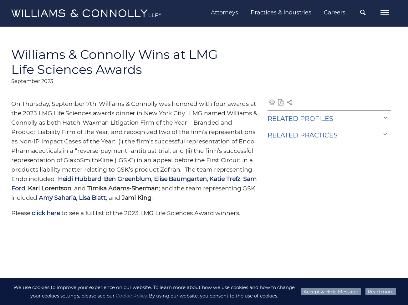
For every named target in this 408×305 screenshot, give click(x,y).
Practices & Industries (281, 12)
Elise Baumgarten (180, 179)
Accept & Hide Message (330, 292)
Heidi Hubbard (79, 179)
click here (46, 213)
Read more (381, 292)
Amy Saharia (57, 197)
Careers (334, 12)
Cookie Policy (131, 296)
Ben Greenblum (127, 179)
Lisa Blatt (92, 197)
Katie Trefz (224, 179)
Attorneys (224, 12)
